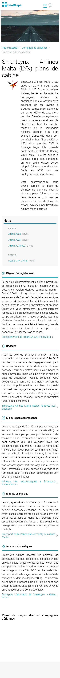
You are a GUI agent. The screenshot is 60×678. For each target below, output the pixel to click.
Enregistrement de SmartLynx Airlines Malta (28, 336)
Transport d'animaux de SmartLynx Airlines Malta (30, 596)
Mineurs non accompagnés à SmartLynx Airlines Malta (30, 483)
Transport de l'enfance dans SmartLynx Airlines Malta (30, 536)
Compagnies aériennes (35, 47)
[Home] (11, 4)
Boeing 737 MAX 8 (17, 260)
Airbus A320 (14, 233)
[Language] (47, 5)
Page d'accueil (10, 47)
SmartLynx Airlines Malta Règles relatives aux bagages (30, 407)
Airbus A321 (14, 239)
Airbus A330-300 (16, 245)
